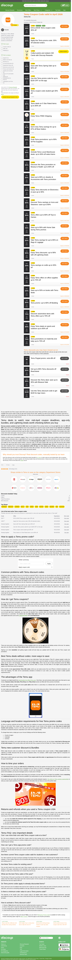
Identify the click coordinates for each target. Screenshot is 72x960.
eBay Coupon (24, 916)
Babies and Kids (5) (6, 59)
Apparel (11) (5, 58)
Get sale (64, 64)
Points (15, 25)
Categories (49, 10)
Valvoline (61, 506)
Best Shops (38, 10)
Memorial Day (42, 947)
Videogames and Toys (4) (7, 82)
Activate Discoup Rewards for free (10, 97)
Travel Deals (42, 949)
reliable (22, 460)
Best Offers (28, 10)
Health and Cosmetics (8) (7, 71)
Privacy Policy (36, 958)
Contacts (22, 945)
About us (3, 944)
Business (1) (5, 61)
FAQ (21, 947)
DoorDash (4, 506)
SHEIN (36, 506)
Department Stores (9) (7, 65)
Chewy (46, 506)
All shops (3, 949)
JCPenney (17, 506)
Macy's (22, 506)
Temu (27, 506)
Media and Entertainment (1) (6, 77)
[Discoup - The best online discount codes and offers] (7, 5)
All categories (4, 951)
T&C (21, 949)
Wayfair (41, 506)
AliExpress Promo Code (44, 914)
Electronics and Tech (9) (7, 67)
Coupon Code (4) (6, 46)
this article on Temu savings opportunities (58, 779)
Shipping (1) (5, 50)
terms (2, 94)
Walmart (52, 506)
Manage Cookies (48, 958)
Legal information (24, 951)
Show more (35, 474)
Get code (64, 26)
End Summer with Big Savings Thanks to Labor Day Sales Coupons (43, 924)
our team (39, 457)
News (2, 947)
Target (31, 506)
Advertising (4, 945)
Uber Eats (10, 506)
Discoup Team (23, 954)
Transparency (23, 952)
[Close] (69, 1)
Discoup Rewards (9, 10)
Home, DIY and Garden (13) (7, 74)
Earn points (63, 51)
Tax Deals (57, 10)
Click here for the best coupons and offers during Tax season (35, 1)
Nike (57, 506)
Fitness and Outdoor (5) (7, 69)
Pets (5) (4, 79)
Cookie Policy (42, 958)
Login (65, 5)
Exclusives (20, 10)
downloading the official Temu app (27, 680)
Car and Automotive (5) (7, 63)
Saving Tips (27, 16)
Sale (64, 10)
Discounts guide (5, 952)
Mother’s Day (42, 945)
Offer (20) (4, 48)
